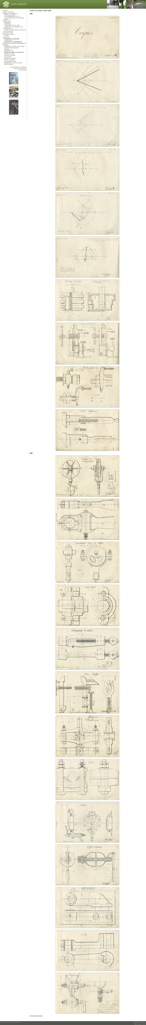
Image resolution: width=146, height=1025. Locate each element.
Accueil (5, 10)
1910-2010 (6, 37)
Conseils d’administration (11, 48)
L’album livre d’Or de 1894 (11, 25)
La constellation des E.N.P (12, 16)
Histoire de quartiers (10, 58)
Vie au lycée (7, 57)
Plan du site (136, 1022)
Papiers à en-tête (9, 54)
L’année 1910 (8, 40)
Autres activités (8, 64)
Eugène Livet (7, 21)
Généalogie (7, 24)
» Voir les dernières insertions (17, 67)
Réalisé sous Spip (5, 1022)
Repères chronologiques (10, 13)
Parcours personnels (10, 61)
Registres (7, 49)
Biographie (7, 22)
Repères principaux (10, 15)
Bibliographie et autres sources (13, 63)
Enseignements (8, 51)
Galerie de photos (8, 12)
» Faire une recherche (20, 68)
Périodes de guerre (9, 55)
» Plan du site (22, 70)
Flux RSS (142, 1022)
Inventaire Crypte (8, 33)
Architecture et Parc (9, 34)
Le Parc (6, 36)
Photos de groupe (9, 60)
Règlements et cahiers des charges (14, 46)
